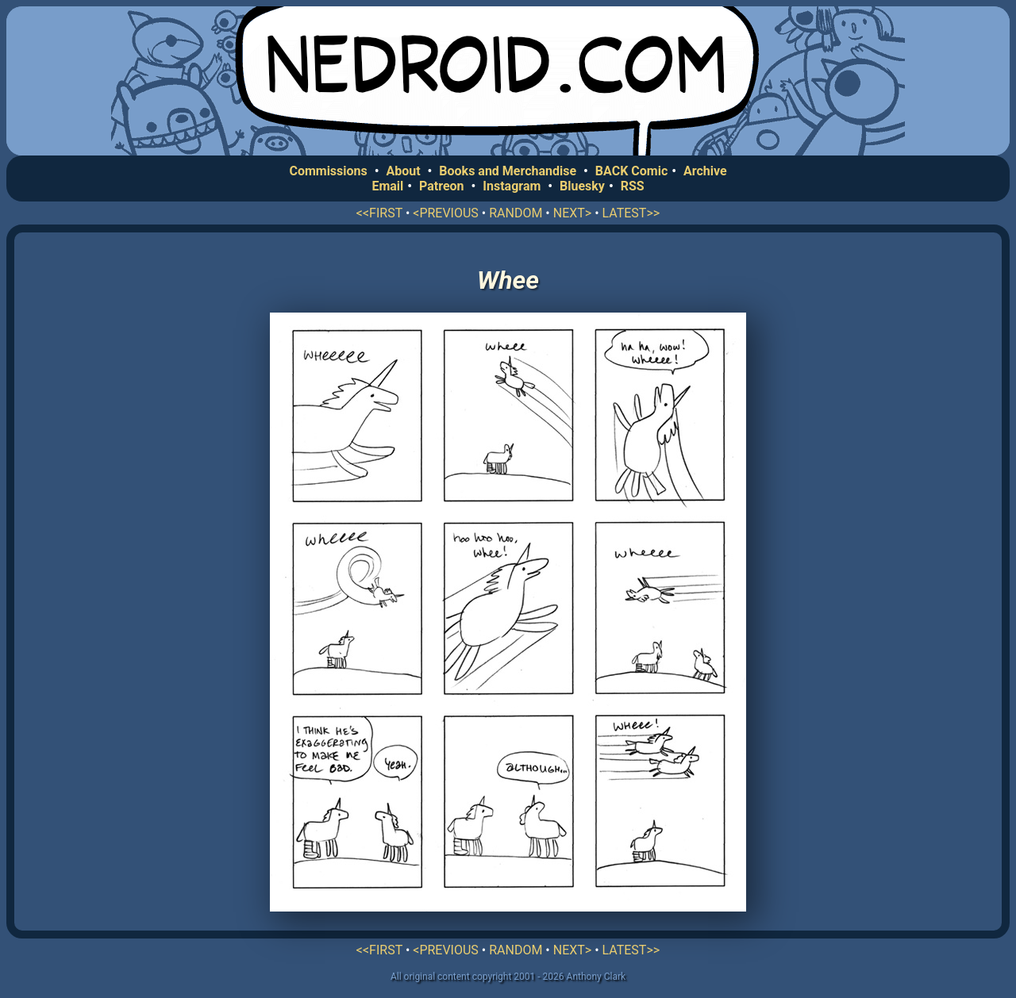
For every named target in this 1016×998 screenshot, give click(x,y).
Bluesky (582, 186)
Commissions (328, 170)
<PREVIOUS (446, 213)
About (403, 170)
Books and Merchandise (507, 170)
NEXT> (572, 213)
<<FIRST (379, 213)
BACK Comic (631, 170)
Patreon (441, 186)
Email (387, 186)
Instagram (512, 186)
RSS (633, 186)
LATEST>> (631, 213)
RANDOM (515, 213)
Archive (705, 170)
